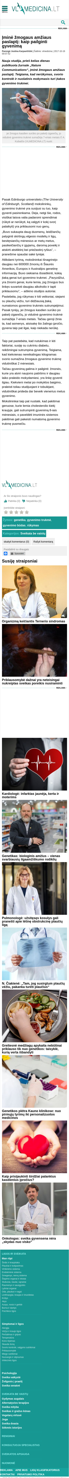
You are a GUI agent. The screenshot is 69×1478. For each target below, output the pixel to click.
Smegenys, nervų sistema (14, 1275)
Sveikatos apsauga (15, 1454)
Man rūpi (7, 1258)
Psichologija (9, 1373)
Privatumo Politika (30, 1474)
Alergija (5, 1328)
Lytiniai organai (9, 1288)
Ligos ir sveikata (14, 1253)
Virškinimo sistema (11, 1269)
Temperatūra (8, 1337)
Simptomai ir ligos (13, 1323)
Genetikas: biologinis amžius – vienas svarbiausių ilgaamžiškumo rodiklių (31, 857)
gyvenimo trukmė (39, 519)
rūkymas (33, 525)
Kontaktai (7, 1474)
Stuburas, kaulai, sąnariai (14, 1282)
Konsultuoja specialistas (21, 1445)
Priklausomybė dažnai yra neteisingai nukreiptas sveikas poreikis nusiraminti (32, 681)
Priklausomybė (9, 1350)
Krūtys (5, 1298)
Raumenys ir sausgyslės (13, 1285)
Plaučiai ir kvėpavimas (12, 1266)
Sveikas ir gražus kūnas (16, 1411)
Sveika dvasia (10, 1423)
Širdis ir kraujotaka (11, 1262)
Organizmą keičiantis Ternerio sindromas (33, 621)
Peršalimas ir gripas (11, 1334)
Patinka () (14, 501)
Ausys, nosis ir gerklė (12, 1304)
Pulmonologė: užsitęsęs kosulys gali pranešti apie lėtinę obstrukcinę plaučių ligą (32, 921)
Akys (4, 1301)
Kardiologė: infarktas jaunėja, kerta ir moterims (30, 795)
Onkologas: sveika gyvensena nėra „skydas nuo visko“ (29, 1240)
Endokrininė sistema (11, 1272)
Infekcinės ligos (9, 1360)
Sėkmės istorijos (12, 1427)
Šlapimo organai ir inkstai (14, 1278)
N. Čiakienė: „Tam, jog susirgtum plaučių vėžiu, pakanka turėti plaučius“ (33, 985)
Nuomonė (8, 1463)
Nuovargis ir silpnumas (13, 1357)
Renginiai (8, 1436)
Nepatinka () (33, 501)
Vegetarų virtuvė (12, 1415)
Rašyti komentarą (43, 541)
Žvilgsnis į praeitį (12, 1381)
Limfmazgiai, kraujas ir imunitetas (18, 1295)
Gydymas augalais (13, 1398)
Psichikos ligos (9, 1311)
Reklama (62, 28)
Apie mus (21, 1470)
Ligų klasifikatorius (45, 1470)
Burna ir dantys (9, 1308)
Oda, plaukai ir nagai (12, 1291)
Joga (5, 1419)
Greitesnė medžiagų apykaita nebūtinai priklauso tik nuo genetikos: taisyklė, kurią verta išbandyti (32, 1049)
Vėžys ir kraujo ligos (11, 1331)
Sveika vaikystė (11, 1377)
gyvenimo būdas (14, 525)
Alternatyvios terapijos (15, 1402)
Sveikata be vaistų (32, 533)
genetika (20, 519)
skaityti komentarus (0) (16, 541)
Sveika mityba (10, 1407)
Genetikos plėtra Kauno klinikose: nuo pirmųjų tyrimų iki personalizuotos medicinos (31, 1114)
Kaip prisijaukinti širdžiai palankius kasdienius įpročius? (29, 1178)
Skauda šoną (8, 1344)
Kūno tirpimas (8, 1341)
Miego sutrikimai (10, 1354)
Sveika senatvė (11, 1385)
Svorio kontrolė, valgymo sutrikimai (18, 1347)
